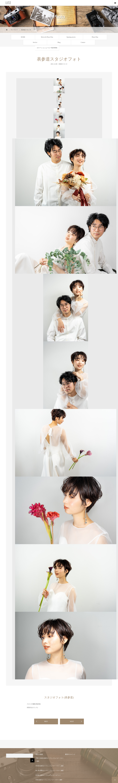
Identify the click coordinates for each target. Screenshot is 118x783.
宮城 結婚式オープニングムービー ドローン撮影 (48, 780)
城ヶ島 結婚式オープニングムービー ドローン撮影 (49, 770)
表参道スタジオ (63, 64)
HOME (23, 37)
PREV (46, 721)
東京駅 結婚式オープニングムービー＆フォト (48, 775)
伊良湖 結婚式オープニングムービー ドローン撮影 (49, 766)
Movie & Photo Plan (47, 37)
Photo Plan (95, 37)
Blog (59, 42)
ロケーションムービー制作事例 (47, 48)
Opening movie (71, 37)
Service (35, 42)
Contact (83, 42)
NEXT (72, 721)
